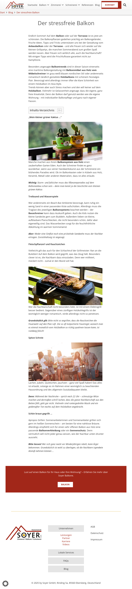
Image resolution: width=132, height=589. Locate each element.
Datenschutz (97, 533)
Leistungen (66, 535)
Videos (66, 544)
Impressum (96, 539)
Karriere (66, 541)
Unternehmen (66, 528)
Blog (66, 568)
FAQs (66, 560)
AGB (93, 526)
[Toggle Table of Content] (58, 110)
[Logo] (15, 5)
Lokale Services (66, 552)
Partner (66, 538)
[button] (47, 5)
